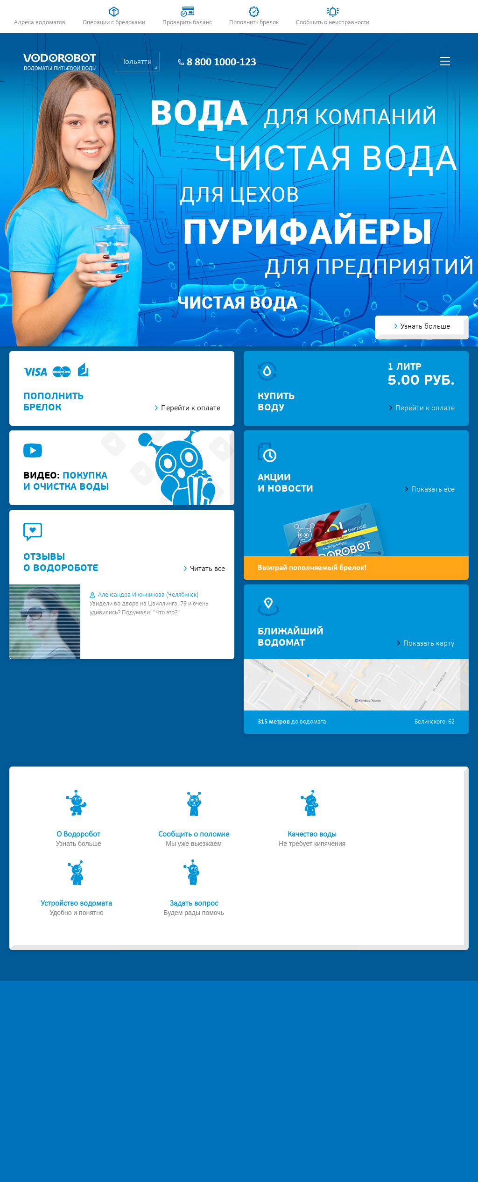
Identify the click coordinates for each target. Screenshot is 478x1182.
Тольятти (137, 62)
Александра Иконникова (148, 594)
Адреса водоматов (39, 22)
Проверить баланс (187, 22)
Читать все (207, 569)
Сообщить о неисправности (332, 22)
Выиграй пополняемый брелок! (312, 568)
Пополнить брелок (254, 22)
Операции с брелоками (114, 22)
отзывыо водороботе (60, 563)
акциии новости (285, 483)
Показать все (433, 489)
